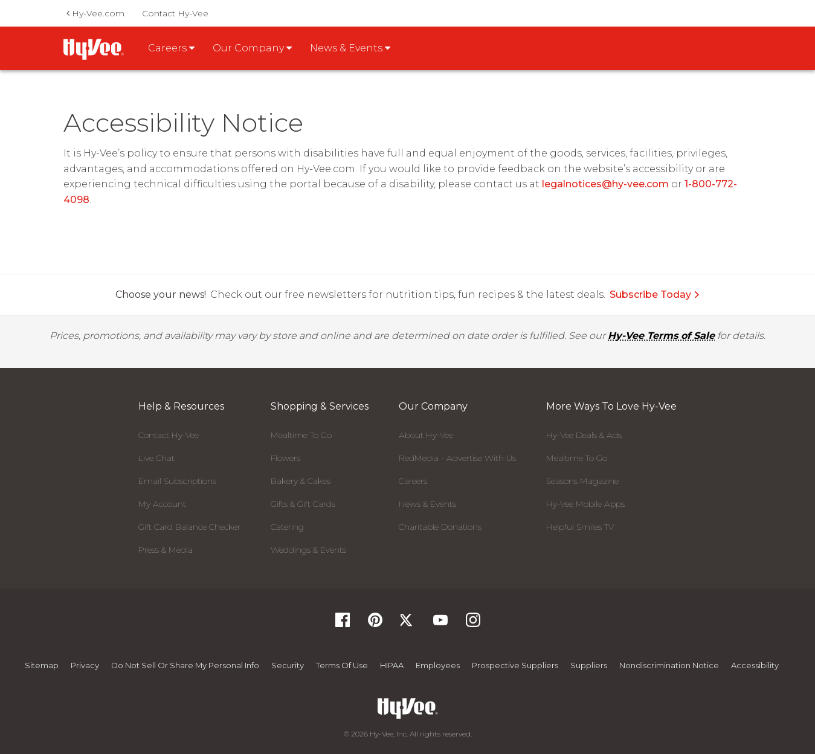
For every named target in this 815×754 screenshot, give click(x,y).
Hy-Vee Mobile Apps (585, 503)
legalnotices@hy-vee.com (605, 184)
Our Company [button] (252, 48)
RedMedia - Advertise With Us (457, 458)
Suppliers (588, 665)
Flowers (285, 458)
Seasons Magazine (582, 480)
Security (287, 665)
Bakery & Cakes (300, 480)
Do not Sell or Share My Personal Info (185, 665)
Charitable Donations (440, 526)
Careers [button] (171, 48)
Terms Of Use (342, 665)
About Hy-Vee (426, 435)
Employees (438, 665)
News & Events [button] (350, 48)
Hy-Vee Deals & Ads (584, 435)
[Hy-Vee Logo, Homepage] (407, 708)
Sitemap (42, 665)
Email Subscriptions (177, 480)
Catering (287, 526)
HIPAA (392, 665)
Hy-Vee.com (95, 13)
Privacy (85, 665)
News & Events (427, 503)
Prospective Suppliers (515, 665)
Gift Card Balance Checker (189, 526)
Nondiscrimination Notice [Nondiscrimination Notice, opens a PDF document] (669, 665)
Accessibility (755, 665)
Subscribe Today (655, 294)
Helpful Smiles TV (580, 526)
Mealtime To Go (301, 435)
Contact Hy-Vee (175, 13)
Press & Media (165, 549)
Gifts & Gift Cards (303, 503)
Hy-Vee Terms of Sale (661, 335)
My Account (162, 503)
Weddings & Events (308, 549)
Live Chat (156, 458)
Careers (413, 480)
